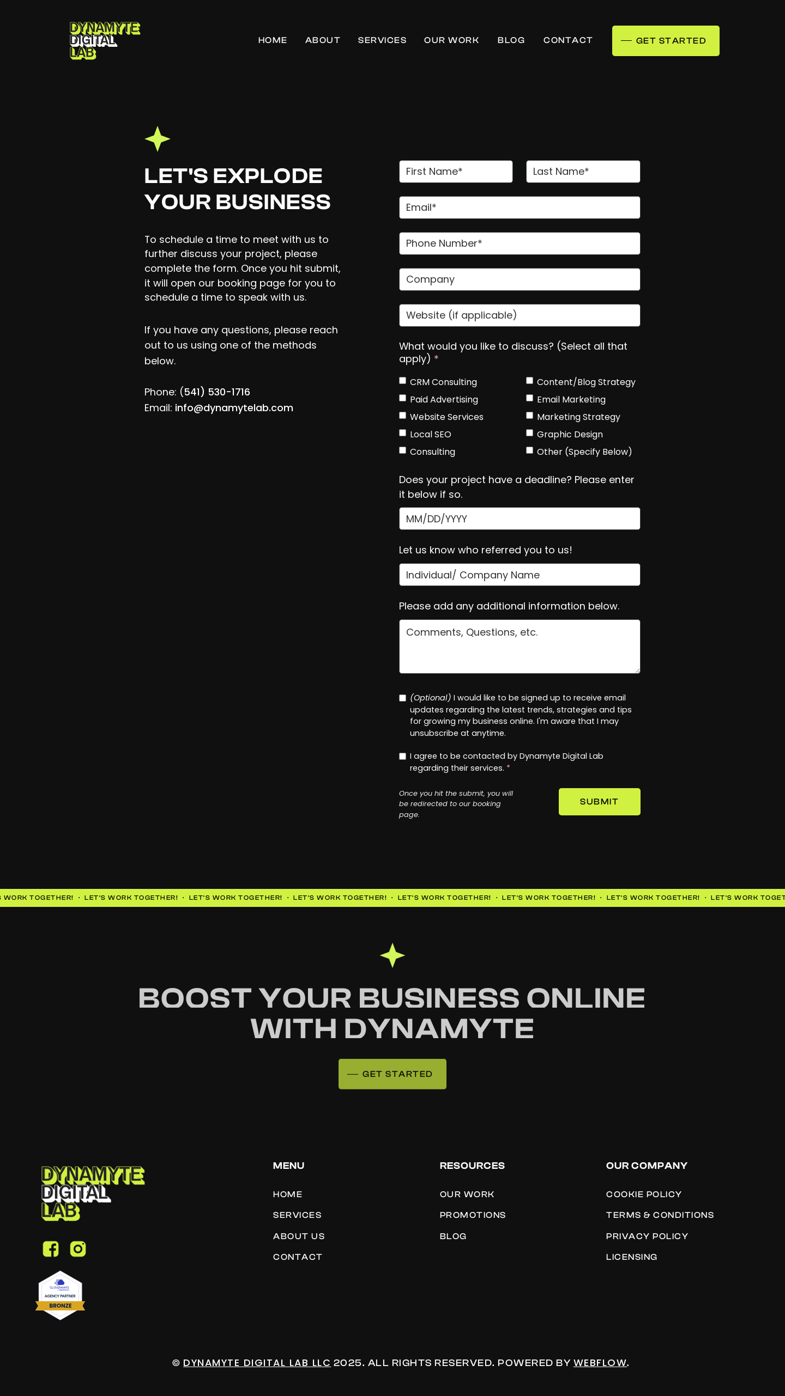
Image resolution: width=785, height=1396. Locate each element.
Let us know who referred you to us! (485, 550)
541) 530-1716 (217, 392)
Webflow (600, 1362)
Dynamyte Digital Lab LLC (257, 1362)
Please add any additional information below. (509, 606)
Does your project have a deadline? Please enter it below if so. (517, 487)
